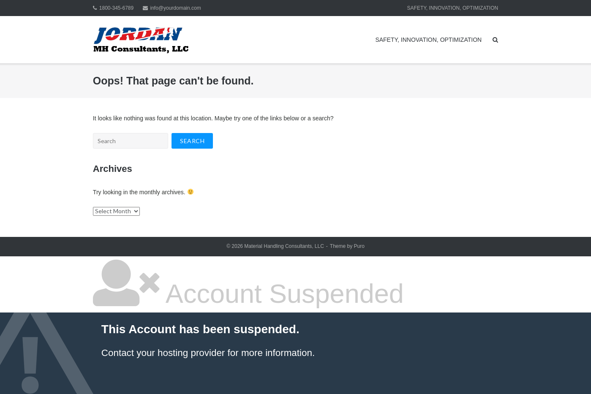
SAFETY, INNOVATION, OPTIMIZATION (452, 8)
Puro (359, 246)
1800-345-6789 (116, 8)
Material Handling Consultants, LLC (284, 246)
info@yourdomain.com (175, 8)
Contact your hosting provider (163, 353)
